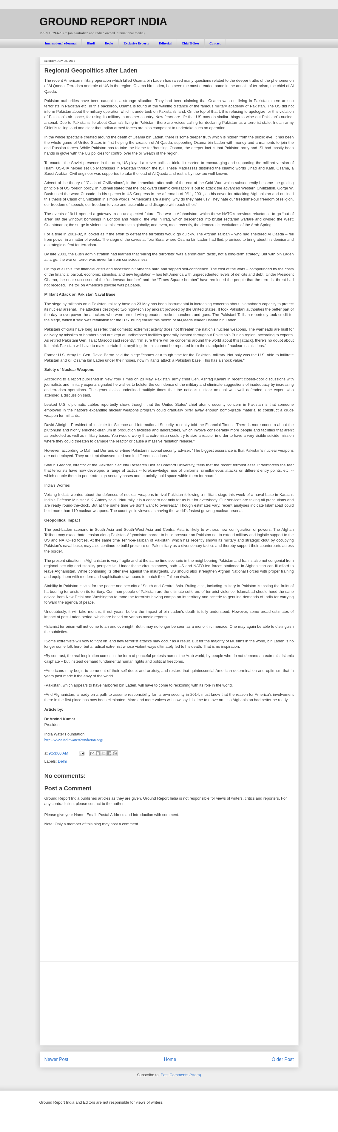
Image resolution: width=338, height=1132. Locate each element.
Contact (214, 43)
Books (109, 43)
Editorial (165, 43)
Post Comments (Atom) (181, 1075)
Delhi (62, 761)
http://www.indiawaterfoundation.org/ (73, 740)
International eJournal (61, 43)
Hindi (91, 43)
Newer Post (56, 1059)
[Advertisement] (169, 1003)
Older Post (283, 1059)
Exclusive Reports (136, 43)
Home (170, 1059)
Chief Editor (190, 43)
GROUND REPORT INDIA (103, 22)
